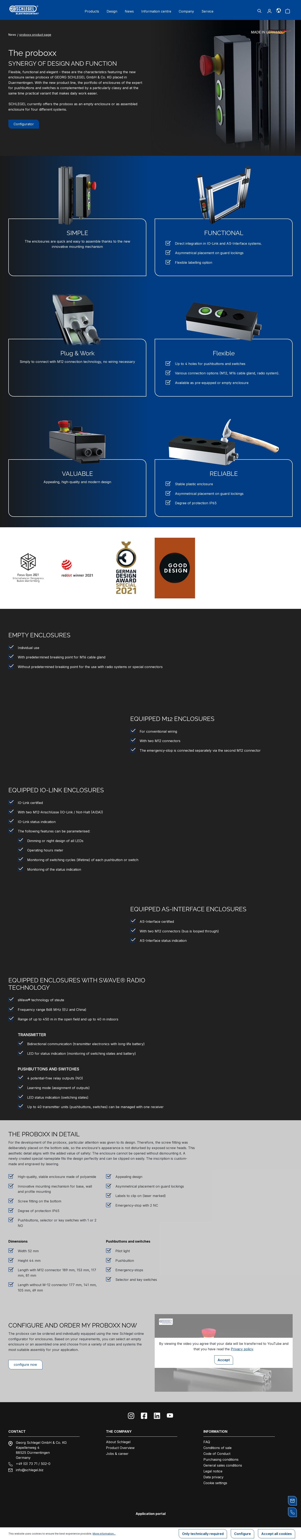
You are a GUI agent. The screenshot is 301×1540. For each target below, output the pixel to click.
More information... (104, 1533)
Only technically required (203, 1534)
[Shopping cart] (288, 11)
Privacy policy (242, 1349)
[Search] (259, 11)
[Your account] (269, 11)
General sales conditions (222, 1465)
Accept (224, 1360)
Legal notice (212, 1471)
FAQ (206, 1442)
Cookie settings (215, 1483)
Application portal (151, 1514)
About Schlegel (118, 1442)
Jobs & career (117, 1454)
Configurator (24, 124)
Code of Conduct (216, 1454)
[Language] (278, 10)
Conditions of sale (217, 1448)
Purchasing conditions (221, 1459)
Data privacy (213, 1477)
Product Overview (120, 1448)
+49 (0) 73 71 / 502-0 (33, 1464)
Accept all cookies (276, 1534)
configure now (25, 1364)
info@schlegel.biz (29, 1470)
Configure (242, 1534)
